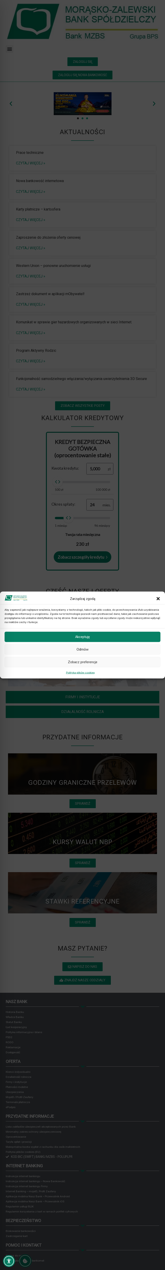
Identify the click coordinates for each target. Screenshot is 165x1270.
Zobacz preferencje (82, 662)
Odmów (82, 649)
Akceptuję (82, 637)
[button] (158, 598)
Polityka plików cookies (80, 672)
